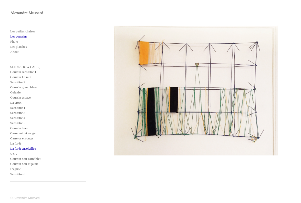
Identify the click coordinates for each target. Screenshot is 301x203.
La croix (16, 102)
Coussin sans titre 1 (23, 72)
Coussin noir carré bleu (25, 158)
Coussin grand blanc (23, 87)
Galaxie (15, 92)
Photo (14, 41)
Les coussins (18, 36)
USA (13, 153)
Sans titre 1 (17, 107)
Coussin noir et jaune (24, 163)
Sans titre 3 (17, 112)
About (14, 51)
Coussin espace (20, 97)
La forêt (15, 143)
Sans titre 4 (17, 118)
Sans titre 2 (17, 82)
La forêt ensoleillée (23, 148)
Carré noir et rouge (23, 133)
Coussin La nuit (20, 77)
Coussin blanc (19, 128)
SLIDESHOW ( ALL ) (25, 66)
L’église (15, 169)
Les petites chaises (22, 31)
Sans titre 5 (17, 123)
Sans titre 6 (17, 174)
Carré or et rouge (21, 138)
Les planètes (18, 46)
